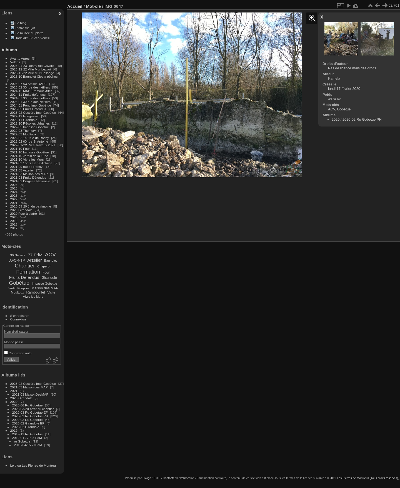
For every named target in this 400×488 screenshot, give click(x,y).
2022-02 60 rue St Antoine (29, 141)
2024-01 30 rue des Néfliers (30, 101)
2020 (14, 217)
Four (46, 272)
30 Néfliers (18, 255)
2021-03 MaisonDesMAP (30, 394)
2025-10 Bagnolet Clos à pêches (34, 76)
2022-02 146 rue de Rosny (29, 138)
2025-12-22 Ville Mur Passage (32, 73)
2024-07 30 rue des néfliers (30, 98)
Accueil (74, 6)
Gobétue (19, 283)
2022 (14, 199)
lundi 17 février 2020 (344, 89)
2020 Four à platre (23, 213)
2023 (14, 195)
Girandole (49, 277)
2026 (14, 184)
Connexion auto (18, 353)
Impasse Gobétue (44, 283)
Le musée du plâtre (30, 33)
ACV (50, 254)
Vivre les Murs (33, 296)
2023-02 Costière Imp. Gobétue (33, 112)
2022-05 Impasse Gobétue (29, 127)
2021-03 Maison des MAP (29, 174)
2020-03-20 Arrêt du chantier (33, 409)
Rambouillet (35, 292)
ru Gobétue (22, 441)
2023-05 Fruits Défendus (28, 109)
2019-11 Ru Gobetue (27, 434)
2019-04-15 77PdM (28, 445)
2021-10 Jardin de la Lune (29, 156)
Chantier (25, 266)
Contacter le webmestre (178, 478)
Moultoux (17, 292)
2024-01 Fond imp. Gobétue (30, 105)
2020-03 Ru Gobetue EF (30, 412)
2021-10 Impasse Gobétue (29, 152)
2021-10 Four (20, 148)
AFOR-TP (17, 260)
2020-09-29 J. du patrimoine (30, 206)
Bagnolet (50, 260)
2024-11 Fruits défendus (28, 94)
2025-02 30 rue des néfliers (30, 87)
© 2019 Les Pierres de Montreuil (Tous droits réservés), (363, 478)
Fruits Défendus (24, 277)
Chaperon (44, 266)
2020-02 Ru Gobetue (27, 419)
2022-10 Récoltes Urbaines (30, 123)
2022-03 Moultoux (23, 134)
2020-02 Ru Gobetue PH (30, 416)
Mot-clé (93, 6)
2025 (14, 188)
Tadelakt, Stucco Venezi (33, 38)
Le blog (21, 23)
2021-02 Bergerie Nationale (30, 181)
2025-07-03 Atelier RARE (28, 83)
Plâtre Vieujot (25, 28)
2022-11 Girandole (23, 120)
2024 (14, 192)
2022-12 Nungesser (24, 116)
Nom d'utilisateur (16, 331)
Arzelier (34, 260)
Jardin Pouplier (18, 288)
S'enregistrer (19, 315)
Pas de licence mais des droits (352, 68)
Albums (9, 49)
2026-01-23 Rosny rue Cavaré (32, 65)
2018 (14, 224)
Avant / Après (20, 58)
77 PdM (35, 254)
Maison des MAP (44, 288)
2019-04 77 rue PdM (27, 437)
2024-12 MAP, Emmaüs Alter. (31, 91)
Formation (28, 272)
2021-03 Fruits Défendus (28, 177)
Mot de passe (14, 342)
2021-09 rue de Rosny (26, 166)
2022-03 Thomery (23, 130)
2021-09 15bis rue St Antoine (31, 163)
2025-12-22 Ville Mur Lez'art (30, 69)
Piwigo (146, 478)
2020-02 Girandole (25, 427)
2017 (14, 228)
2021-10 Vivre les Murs (27, 159)
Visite (51, 292)
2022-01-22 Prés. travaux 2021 (32, 145)
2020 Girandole (21, 210)
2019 (14, 220)
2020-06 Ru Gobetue (27, 405)
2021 (14, 202)
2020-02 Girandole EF (28, 423)
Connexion (18, 319)
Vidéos (15, 62)
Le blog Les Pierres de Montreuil (33, 465)
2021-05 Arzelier (22, 170)
